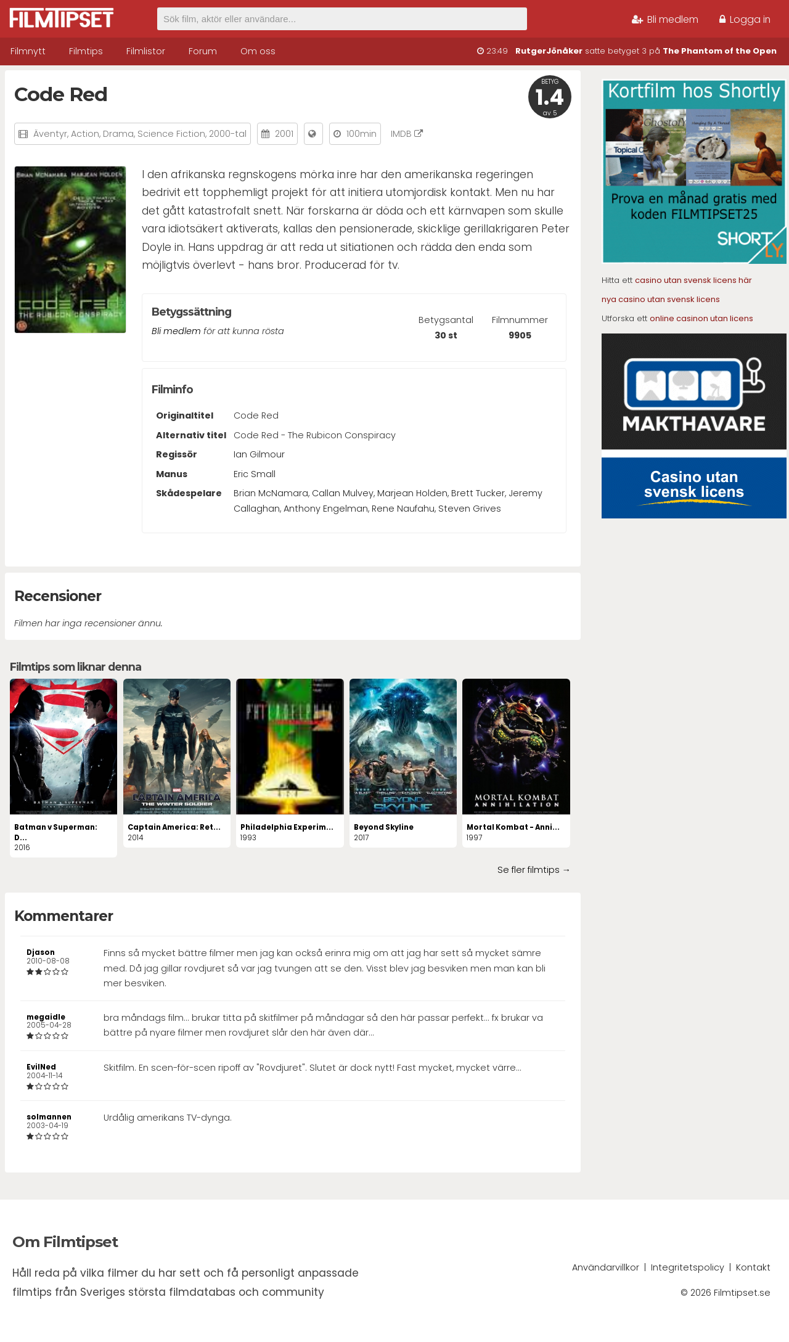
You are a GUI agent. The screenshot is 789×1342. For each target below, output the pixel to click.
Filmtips (86, 51)
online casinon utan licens (701, 318)
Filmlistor (145, 51)
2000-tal (228, 134)
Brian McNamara (271, 493)
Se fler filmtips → (534, 870)
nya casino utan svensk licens (661, 299)
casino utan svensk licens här (693, 280)
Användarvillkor (605, 1267)
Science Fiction (171, 134)
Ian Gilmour (259, 454)
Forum (203, 51)
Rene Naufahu (403, 508)
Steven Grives (469, 508)
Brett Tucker (478, 493)
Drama (118, 134)
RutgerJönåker (549, 51)
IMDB (407, 134)
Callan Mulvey (343, 493)
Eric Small (255, 474)
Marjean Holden (412, 493)
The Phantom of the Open (720, 51)
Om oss (258, 51)
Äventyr (50, 134)
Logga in (745, 19)
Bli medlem (665, 19)
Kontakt (753, 1267)
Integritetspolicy (687, 1267)
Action (85, 134)
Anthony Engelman (326, 508)
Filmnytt (28, 51)
